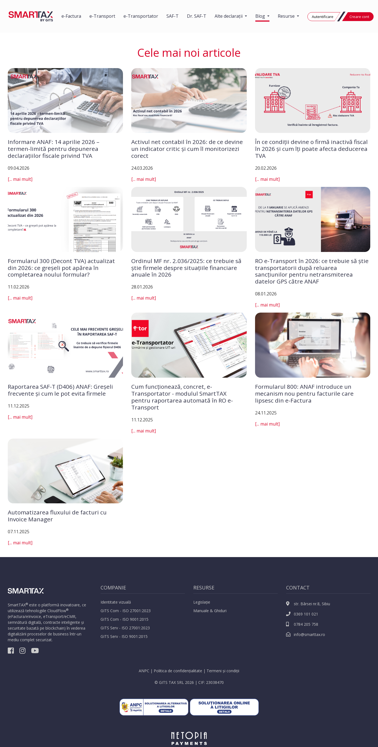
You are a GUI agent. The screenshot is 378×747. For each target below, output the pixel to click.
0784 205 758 (302, 624)
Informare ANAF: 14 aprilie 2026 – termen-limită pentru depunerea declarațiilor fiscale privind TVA (53, 148)
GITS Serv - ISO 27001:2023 (125, 627)
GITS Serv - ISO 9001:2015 (124, 636)
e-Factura (71, 16)
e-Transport (102, 16)
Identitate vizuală (116, 602)
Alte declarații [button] (229, 16)
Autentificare (322, 16)
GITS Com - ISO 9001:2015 (124, 619)
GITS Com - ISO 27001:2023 (126, 610)
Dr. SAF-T (196, 16)
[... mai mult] (20, 179)
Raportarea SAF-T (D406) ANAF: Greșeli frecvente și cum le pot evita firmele (60, 390)
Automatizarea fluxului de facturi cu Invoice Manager (57, 515)
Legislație (201, 602)
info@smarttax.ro (305, 634)
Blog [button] (260, 16)
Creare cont (359, 16)
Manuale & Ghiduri (210, 610)
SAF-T (172, 16)
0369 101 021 (302, 614)
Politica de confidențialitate (178, 670)
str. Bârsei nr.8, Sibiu (308, 603)
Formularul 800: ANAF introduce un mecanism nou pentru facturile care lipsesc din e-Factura (304, 393)
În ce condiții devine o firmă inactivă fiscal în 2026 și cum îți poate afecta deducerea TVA (311, 148)
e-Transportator (141, 16)
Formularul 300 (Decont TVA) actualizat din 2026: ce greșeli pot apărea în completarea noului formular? (61, 268)
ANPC (144, 670)
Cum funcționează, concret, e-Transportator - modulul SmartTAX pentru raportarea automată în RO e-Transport (182, 397)
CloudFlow (56, 610)
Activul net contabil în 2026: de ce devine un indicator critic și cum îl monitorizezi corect (187, 148)
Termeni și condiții (223, 670)
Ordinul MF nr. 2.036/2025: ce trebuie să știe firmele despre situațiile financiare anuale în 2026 (186, 268)
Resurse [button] (287, 16)
